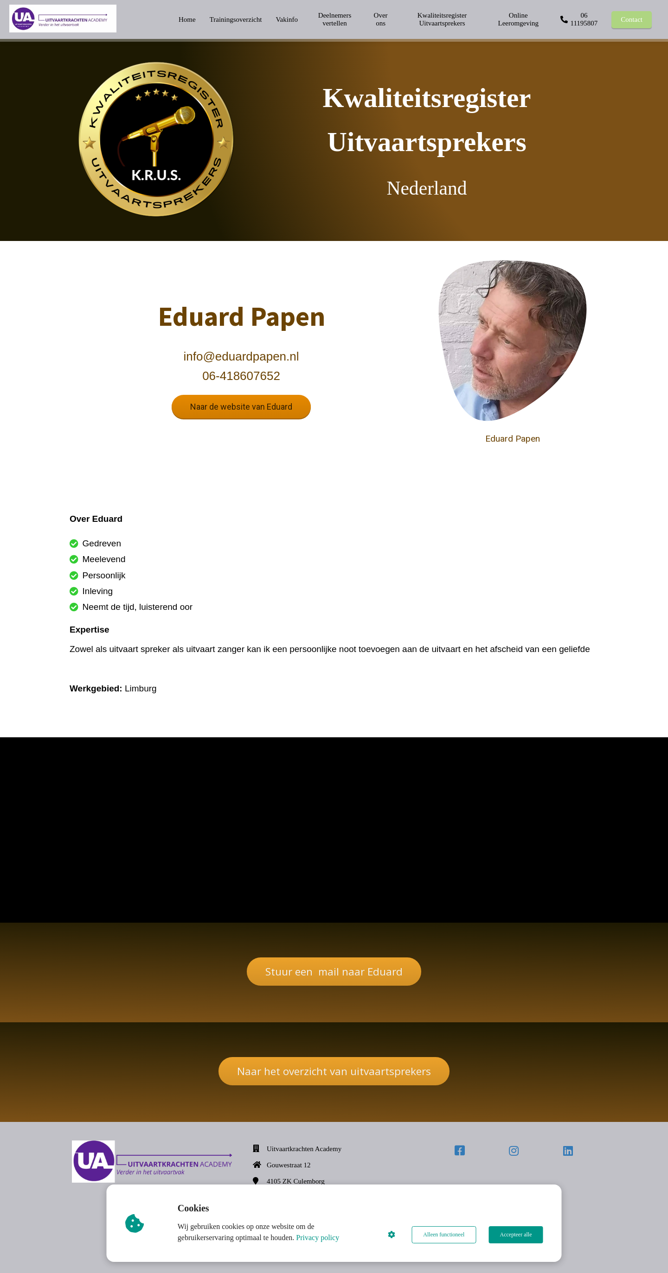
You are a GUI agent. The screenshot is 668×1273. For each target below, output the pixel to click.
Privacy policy (318, 1237)
